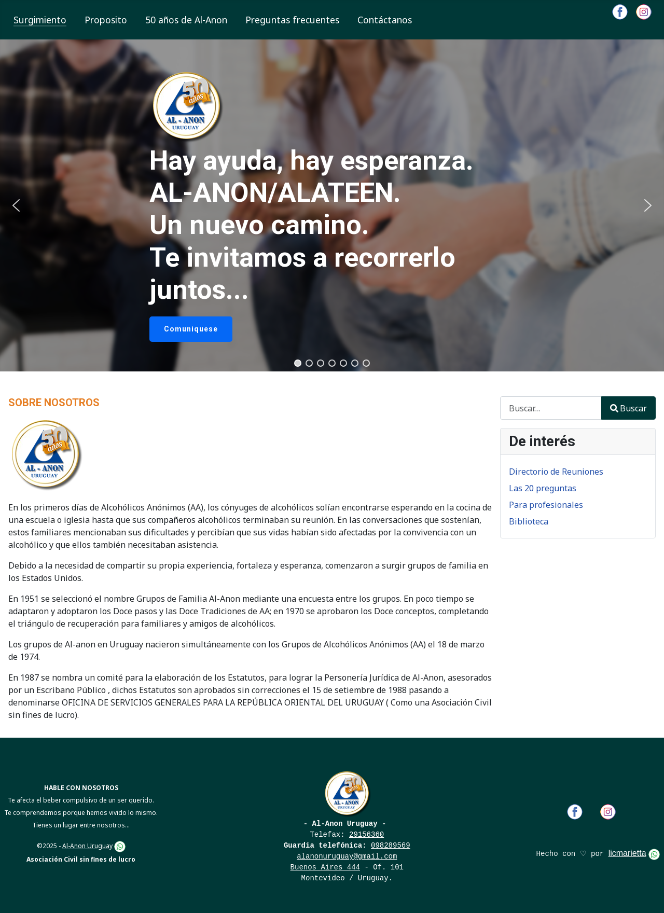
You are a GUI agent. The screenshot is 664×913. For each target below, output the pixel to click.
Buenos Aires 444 (325, 867)
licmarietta (627, 853)
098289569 (390, 845)
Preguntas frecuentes (292, 19)
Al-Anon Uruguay (87, 845)
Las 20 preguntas (542, 488)
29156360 (366, 835)
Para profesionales (546, 504)
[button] (16, 205)
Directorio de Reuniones (556, 471)
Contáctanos (384, 19)
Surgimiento (39, 19)
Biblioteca (528, 521)
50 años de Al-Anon (186, 19)
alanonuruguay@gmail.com (347, 856)
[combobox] (551, 408)
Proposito (106, 19)
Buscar (628, 408)
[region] (332, 205)
